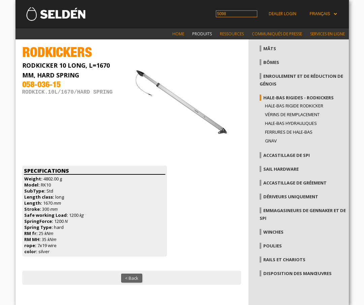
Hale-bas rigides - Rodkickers (298, 98)
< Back (131, 278)
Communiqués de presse (277, 34)
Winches (273, 232)
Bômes (271, 62)
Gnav (271, 141)
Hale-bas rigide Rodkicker (294, 106)
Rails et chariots (284, 260)
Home (178, 34)
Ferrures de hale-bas (288, 132)
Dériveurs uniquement (290, 197)
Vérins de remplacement (292, 114)
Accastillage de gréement (295, 183)
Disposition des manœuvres (297, 273)
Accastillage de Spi (286, 155)
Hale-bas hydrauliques (291, 123)
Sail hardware (281, 169)
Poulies (272, 246)
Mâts (269, 48)
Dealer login (282, 13)
